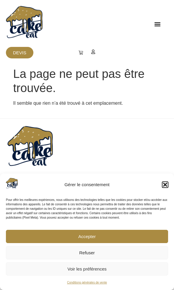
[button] (165, 185)
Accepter (87, 236)
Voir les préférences (87, 268)
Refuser (87, 252)
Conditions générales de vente (87, 282)
